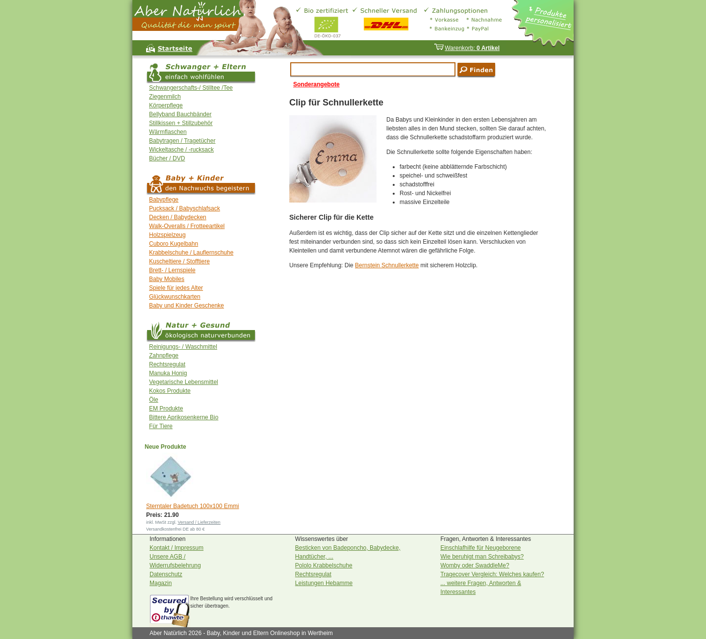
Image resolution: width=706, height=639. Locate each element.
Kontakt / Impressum (176, 547)
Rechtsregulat (167, 364)
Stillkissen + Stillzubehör (181, 123)
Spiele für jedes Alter (176, 287)
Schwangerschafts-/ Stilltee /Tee (191, 87)
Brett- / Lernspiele (172, 270)
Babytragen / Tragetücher (182, 140)
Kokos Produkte (170, 390)
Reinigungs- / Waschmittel (183, 346)
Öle (153, 399)
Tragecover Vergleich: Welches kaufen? (492, 574)
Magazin (161, 583)
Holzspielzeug (167, 234)
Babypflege (163, 199)
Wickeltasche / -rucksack (181, 149)
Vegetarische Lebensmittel (183, 382)
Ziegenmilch (165, 96)
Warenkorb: (467, 48)
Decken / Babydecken (177, 217)
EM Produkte (166, 408)
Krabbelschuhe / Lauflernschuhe (191, 252)
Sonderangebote (316, 84)
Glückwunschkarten (175, 296)
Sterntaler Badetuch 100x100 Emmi (192, 506)
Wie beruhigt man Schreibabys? (482, 556)
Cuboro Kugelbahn (173, 243)
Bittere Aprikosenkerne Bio (183, 417)
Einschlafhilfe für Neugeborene (480, 547)
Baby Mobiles (166, 279)
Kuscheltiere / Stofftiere (179, 261)
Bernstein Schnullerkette (387, 265)
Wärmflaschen (168, 131)
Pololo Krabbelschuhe (324, 565)
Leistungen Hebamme (324, 583)
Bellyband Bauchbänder (180, 114)
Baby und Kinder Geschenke (186, 305)
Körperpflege (166, 105)
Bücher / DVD (167, 158)
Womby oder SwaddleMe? (474, 565)
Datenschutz (166, 574)
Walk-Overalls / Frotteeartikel (187, 226)
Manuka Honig (168, 373)
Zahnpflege (163, 355)
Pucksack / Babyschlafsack (184, 208)
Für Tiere (161, 426)
